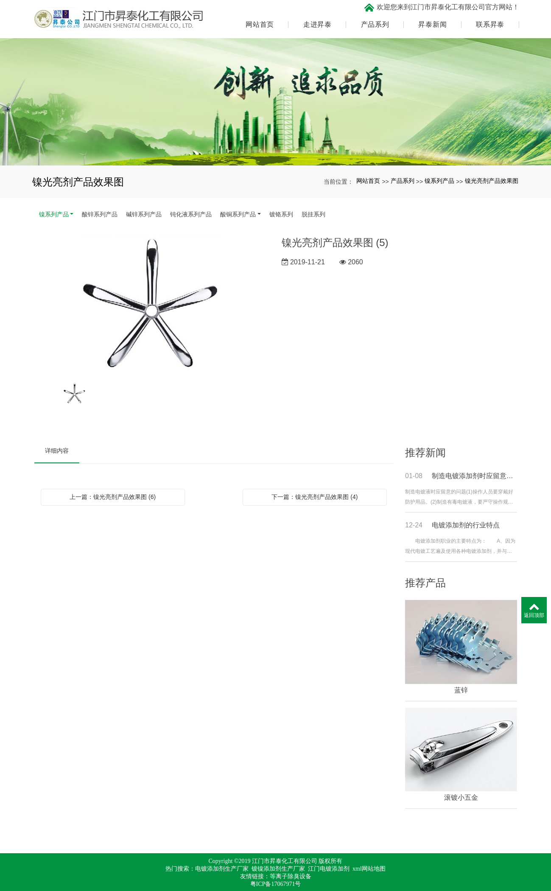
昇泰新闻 (432, 23)
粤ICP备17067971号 (275, 883)
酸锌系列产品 (99, 212)
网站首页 (260, 23)
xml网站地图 (369, 867)
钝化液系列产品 (191, 212)
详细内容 (57, 449)
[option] (152, 303)
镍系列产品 (439, 179)
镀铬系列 (281, 212)
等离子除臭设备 (290, 875)
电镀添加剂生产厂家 (222, 867)
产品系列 (375, 23)
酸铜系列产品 (238, 212)
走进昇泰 (317, 23)
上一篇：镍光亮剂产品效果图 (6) (113, 495)
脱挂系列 (313, 212)
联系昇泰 (490, 23)
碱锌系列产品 (144, 212)
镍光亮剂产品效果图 (491, 179)
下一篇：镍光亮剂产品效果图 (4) (314, 495)
